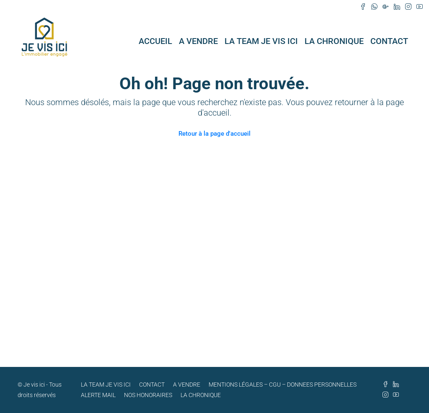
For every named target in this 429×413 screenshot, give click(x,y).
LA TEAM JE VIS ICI (261, 41)
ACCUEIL (155, 41)
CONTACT (389, 41)
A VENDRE (198, 41)
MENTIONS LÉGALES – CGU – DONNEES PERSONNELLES (283, 384)
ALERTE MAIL (98, 395)
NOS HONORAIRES (148, 395)
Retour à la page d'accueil (214, 133)
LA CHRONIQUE (334, 41)
